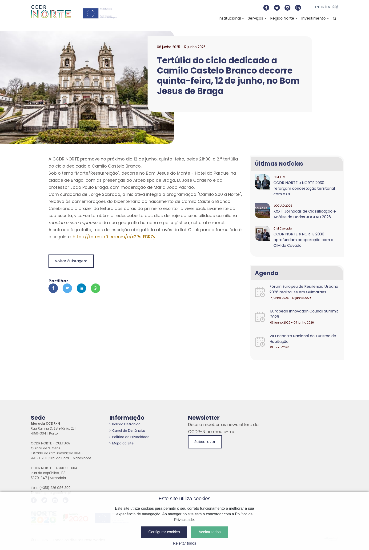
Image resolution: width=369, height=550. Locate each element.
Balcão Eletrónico (124, 424)
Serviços (257, 18)
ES (328, 7)
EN (317, 7)
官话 (335, 7)
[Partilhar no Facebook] (53, 288)
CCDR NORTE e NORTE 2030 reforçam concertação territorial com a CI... (304, 188)
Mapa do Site (121, 443)
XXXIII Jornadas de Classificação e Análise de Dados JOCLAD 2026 (304, 214)
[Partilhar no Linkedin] (81, 288)
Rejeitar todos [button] (184, 543)
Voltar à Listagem (71, 261)
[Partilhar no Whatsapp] (95, 288)
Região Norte (283, 18)
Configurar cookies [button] (164, 532)
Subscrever (205, 441)
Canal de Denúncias (127, 430)
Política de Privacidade (129, 437)
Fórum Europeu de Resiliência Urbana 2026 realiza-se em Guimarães (303, 289)
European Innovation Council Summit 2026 (304, 314)
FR (322, 7)
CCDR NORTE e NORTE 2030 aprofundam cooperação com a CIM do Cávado (303, 239)
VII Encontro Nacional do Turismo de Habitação (302, 338)
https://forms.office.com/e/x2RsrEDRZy (114, 237)
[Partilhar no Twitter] (67, 288)
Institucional (231, 18)
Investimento (315, 18)
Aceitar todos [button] (210, 532)
